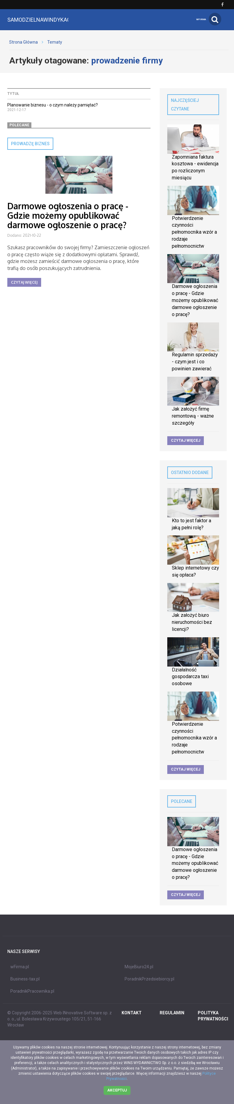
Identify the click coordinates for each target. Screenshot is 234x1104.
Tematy (54, 42)
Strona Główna (23, 42)
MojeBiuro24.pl (139, 966)
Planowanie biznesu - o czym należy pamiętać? (52, 104)
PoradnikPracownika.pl (32, 991)
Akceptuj (117, 1090)
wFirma (201, 19)
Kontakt (132, 1012)
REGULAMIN (172, 1012)
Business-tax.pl (25, 978)
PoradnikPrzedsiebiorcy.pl (149, 978)
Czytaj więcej (24, 282)
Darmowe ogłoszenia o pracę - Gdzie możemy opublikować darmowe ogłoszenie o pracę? (67, 215)
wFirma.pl (19, 966)
